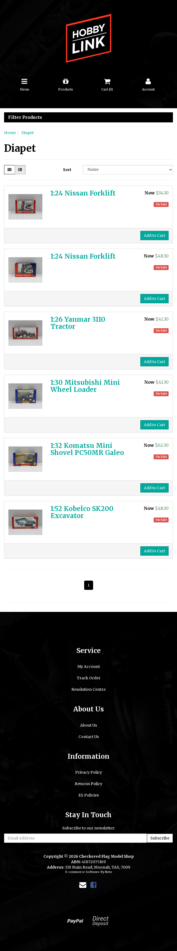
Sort (67, 169)
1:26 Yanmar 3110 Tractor (77, 323)
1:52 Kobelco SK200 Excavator (81, 512)
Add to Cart (154, 235)
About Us (88, 725)
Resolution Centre (88, 689)
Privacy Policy (88, 772)
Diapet (27, 132)
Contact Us (88, 736)
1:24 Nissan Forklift (83, 193)
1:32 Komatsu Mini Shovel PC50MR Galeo (87, 449)
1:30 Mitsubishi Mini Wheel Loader (85, 386)
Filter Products (25, 117)
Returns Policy (88, 783)
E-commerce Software (82, 872)
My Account (88, 666)
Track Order (88, 678)
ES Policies (88, 795)
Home (10, 132)
